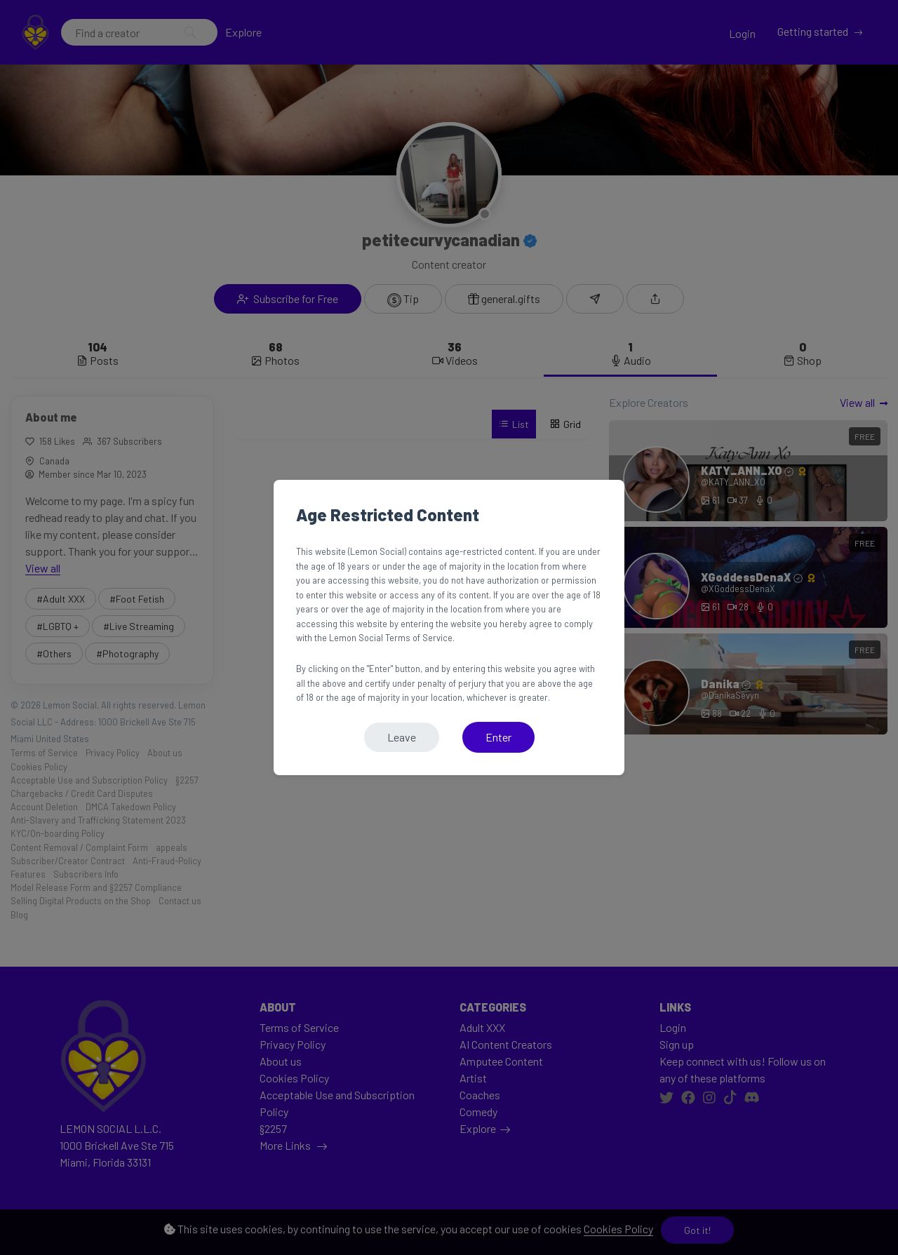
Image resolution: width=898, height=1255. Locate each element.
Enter (498, 737)
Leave (401, 737)
